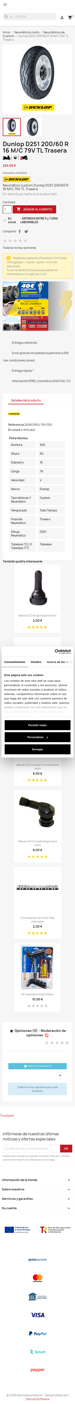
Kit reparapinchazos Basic (37, 994)
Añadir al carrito (34, 209)
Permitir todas (37, 725)
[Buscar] (29, 16)
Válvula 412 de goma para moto (37, 615)
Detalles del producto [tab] (26, 400)
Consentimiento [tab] (14, 661)
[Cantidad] (7, 209)
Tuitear (26, 231)
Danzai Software (37, 1399)
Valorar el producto (37, 1066)
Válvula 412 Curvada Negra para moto (37, 843)
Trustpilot (7, 1116)
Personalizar (37, 737)
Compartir (20, 231)
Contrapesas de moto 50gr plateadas (38, 919)
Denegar (37, 749)
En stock (14, 430)
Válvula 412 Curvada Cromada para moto (37, 766)
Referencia (16, 424)
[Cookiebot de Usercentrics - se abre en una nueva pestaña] (55, 651)
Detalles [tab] (36, 661)
